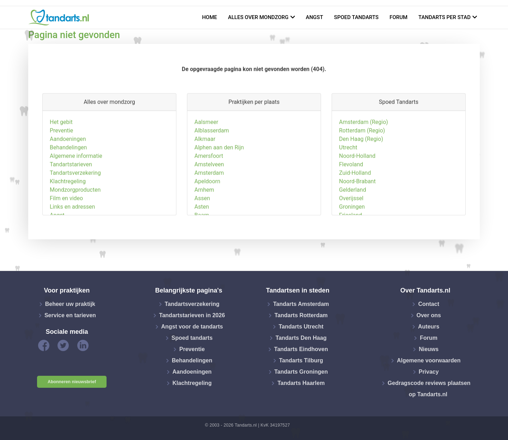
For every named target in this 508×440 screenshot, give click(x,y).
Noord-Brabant (357, 214)
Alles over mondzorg (258, 17)
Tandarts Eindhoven (301, 349)
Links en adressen (72, 239)
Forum (398, 17)
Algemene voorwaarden (429, 360)
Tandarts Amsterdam (301, 304)
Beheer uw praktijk (70, 304)
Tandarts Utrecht (301, 327)
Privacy (429, 372)
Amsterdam (209, 205)
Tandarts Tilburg (301, 360)
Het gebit (61, 154)
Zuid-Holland (355, 205)
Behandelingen (68, 180)
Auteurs (428, 327)
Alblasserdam (211, 163)
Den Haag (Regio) (361, 171)
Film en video (66, 231)
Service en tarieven (70, 315)
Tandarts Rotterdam (301, 315)
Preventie (61, 163)
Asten (201, 239)
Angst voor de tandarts (192, 327)
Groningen (352, 239)
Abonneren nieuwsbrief (72, 381)
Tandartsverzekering (75, 205)
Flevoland (351, 197)
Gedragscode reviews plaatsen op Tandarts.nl (429, 388)
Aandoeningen (68, 171)
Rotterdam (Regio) (362, 163)
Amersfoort (208, 188)
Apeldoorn (207, 214)
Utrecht (348, 180)
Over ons (429, 315)
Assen (202, 231)
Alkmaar (204, 171)
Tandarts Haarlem (301, 383)
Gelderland (352, 222)
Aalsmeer (206, 154)
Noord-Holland (357, 188)
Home (209, 17)
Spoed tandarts (356, 17)
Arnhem (204, 222)
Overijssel (351, 231)
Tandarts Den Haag (301, 338)
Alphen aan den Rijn (219, 180)
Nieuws (429, 349)
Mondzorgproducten (75, 222)
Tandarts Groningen (301, 372)
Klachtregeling (68, 214)
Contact (428, 304)
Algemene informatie (76, 188)
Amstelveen (209, 197)
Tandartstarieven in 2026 (192, 315)
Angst (314, 17)
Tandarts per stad (444, 17)
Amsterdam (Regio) (363, 154)
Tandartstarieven (71, 197)
